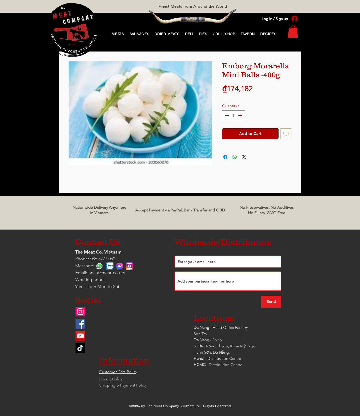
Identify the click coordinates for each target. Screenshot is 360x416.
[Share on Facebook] (225, 157)
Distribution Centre (225, 364)
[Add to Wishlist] (286, 133)
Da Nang (202, 327)
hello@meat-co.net (107, 272)
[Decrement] (226, 115)
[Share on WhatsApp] (235, 157)
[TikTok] (80, 348)
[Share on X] (244, 157)
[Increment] (240, 115)
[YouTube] (80, 336)
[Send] (271, 302)
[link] (293, 32)
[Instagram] (80, 311)
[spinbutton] (233, 115)
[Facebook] (80, 324)
